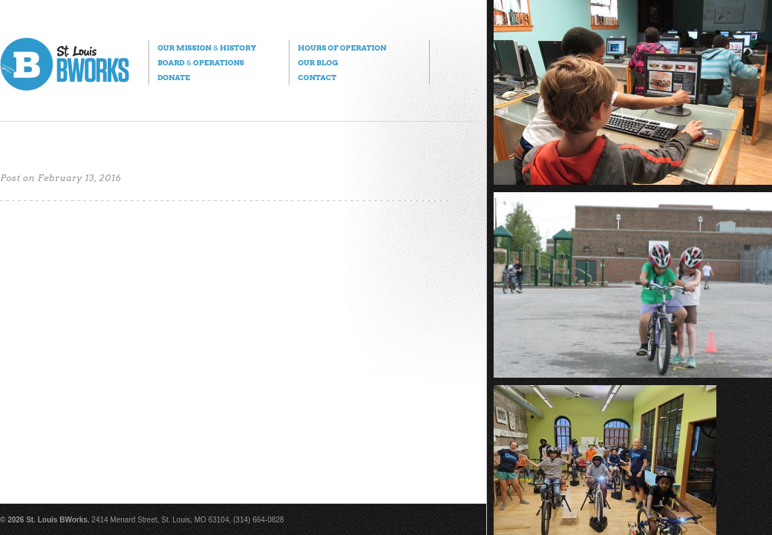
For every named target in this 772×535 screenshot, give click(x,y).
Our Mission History (206, 47)
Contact (317, 77)
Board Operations (200, 62)
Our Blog (318, 62)
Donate (173, 77)
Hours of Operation (342, 47)
